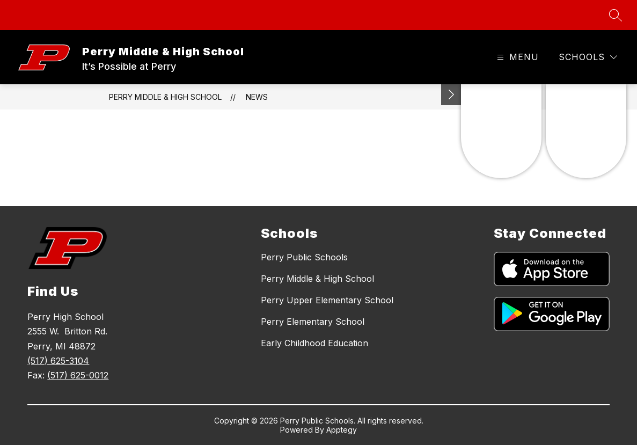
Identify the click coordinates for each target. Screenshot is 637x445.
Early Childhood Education (314, 343)
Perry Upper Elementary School (327, 300)
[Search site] (615, 15)
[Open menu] (516, 57)
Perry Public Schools (304, 257)
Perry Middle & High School (165, 96)
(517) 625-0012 (77, 375)
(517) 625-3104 (58, 360)
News (257, 96)
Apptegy (341, 429)
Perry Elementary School (312, 321)
